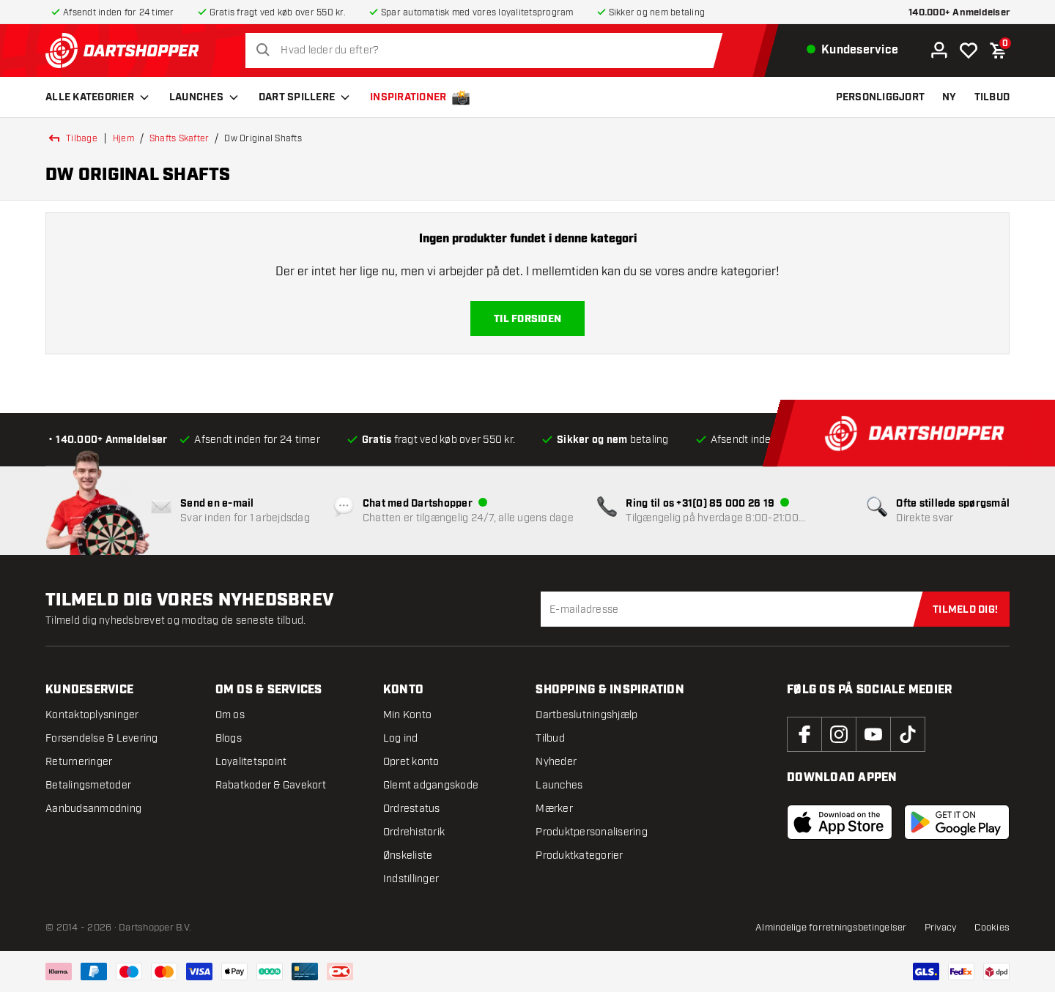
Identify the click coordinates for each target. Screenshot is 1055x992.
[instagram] (838, 734)
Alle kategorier (98, 97)
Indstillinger (411, 879)
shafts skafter (179, 138)
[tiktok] (907, 734)
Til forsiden (527, 319)
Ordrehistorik (414, 832)
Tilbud (550, 738)
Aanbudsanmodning (93, 808)
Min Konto (407, 715)
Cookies (992, 927)
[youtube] (873, 734)
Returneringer (78, 762)
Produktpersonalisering (592, 832)
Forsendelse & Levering (101, 738)
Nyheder (556, 762)
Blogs (228, 738)
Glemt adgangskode (430, 785)
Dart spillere (305, 97)
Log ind (400, 738)
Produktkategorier (579, 855)
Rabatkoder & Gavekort (270, 785)
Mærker (554, 808)
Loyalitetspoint (251, 762)
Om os (230, 715)
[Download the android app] (957, 822)
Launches (205, 97)
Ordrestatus (411, 808)
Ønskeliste (408, 855)
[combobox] (488, 50)
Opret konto (411, 762)
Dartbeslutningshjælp (586, 715)
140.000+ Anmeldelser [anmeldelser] (959, 13)
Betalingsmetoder (88, 785)
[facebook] (804, 734)
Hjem (123, 138)
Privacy (941, 927)
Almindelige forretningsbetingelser (831, 927)
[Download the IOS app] (839, 822)
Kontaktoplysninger (92, 715)
